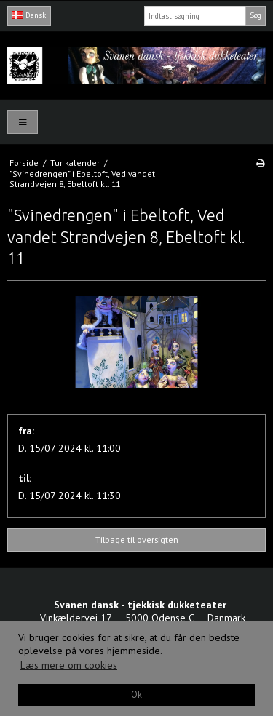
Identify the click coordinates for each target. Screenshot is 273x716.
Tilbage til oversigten (136, 539)
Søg (255, 15)
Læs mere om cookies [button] (68, 665)
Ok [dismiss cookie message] (136, 694)
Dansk (29, 15)
